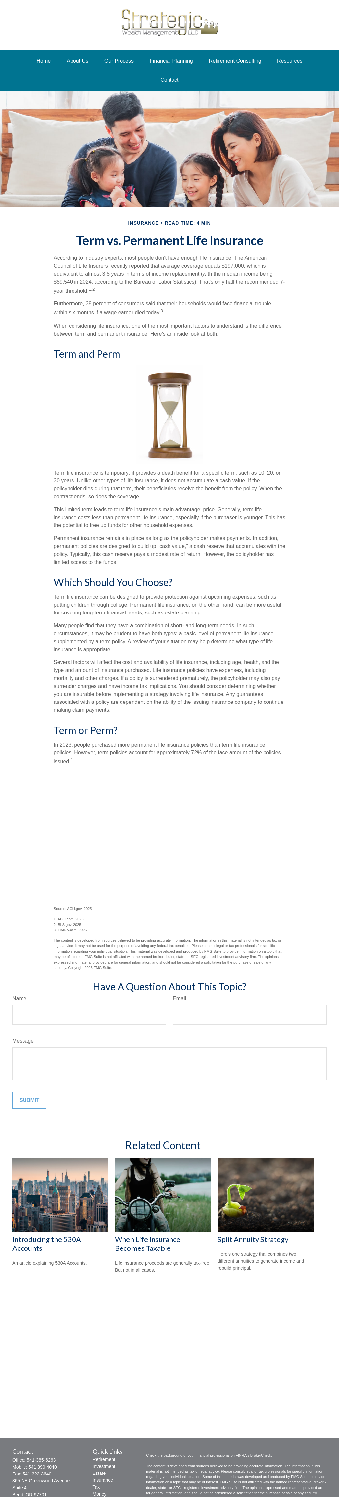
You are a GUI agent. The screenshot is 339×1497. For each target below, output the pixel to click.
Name (19, 998)
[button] (44, 60)
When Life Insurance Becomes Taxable (147, 1243)
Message (23, 1041)
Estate (99, 1473)
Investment (104, 1466)
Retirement (104, 1459)
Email (179, 998)
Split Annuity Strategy (253, 1239)
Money (100, 1494)
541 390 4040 (42, 1467)
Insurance (103, 1480)
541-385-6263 (41, 1460)
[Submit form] (29, 1100)
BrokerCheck (260, 1455)
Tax (96, 1487)
